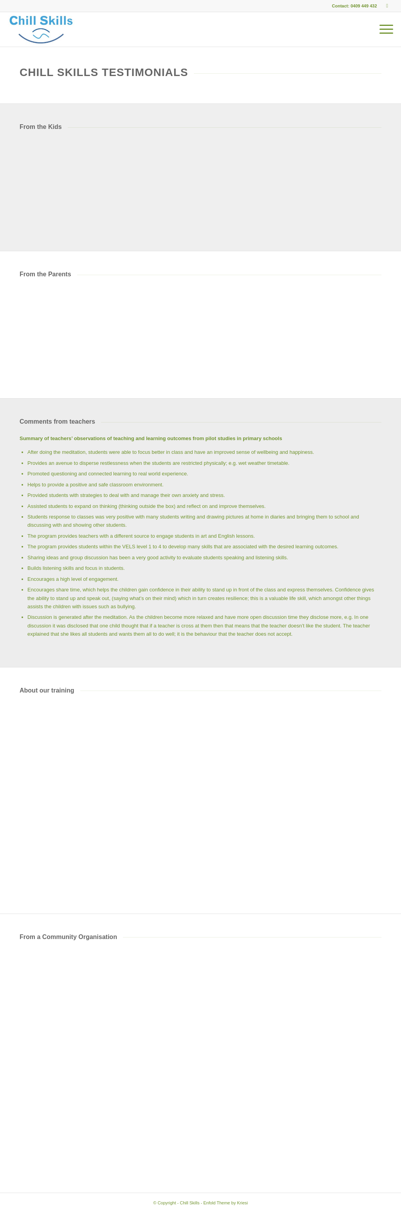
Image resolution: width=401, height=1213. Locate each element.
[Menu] (385, 29)
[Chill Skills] (41, 29)
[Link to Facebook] (387, 6)
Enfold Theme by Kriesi (225, 1202)
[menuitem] (385, 29)
